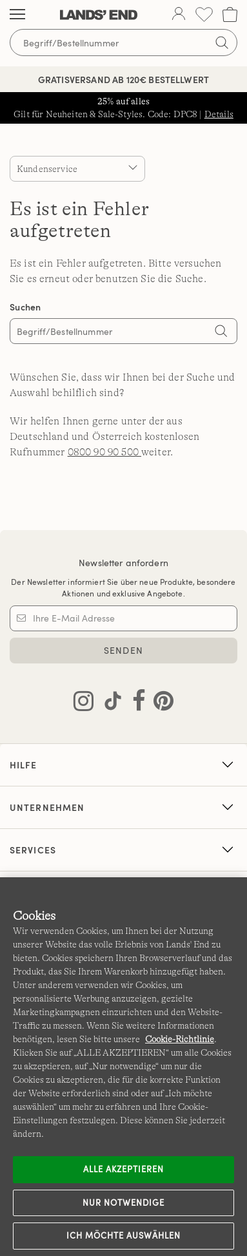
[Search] (221, 332)
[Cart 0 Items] (229, 14)
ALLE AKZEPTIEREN (123, 1169)
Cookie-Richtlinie (179, 1039)
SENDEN (123, 650)
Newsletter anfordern (123, 563)
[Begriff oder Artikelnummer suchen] (123, 42)
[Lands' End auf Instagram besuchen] (84, 703)
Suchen (25, 307)
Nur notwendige (124, 1202)
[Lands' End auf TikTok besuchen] (109, 703)
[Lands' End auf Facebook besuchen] (135, 703)
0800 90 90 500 (104, 452)
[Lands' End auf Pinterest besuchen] (159, 703)
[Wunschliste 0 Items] (204, 14)
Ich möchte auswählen (123, 1235)
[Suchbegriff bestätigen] (222, 42)
